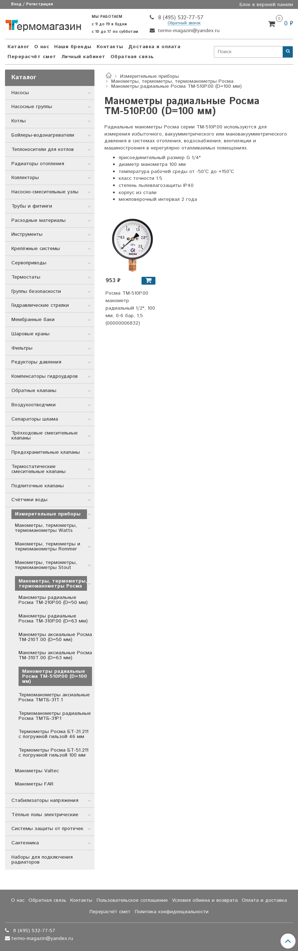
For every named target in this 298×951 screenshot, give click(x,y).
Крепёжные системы (35, 248)
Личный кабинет (83, 56)
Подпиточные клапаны (37, 485)
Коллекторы (25, 177)
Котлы (18, 120)
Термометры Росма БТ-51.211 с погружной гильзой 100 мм (53, 753)
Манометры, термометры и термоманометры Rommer (47, 546)
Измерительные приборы (149, 76)
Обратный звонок (184, 23)
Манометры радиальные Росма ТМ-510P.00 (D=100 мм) (54, 676)
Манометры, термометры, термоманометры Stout (46, 565)
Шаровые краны (30, 333)
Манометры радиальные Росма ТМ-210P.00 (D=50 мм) (53, 600)
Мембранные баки (33, 319)
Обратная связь (132, 56)
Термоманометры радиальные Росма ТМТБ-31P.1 (55, 716)
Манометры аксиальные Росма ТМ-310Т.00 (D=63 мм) (55, 655)
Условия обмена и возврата (205, 900)
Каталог (18, 46)
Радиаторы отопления (37, 163)
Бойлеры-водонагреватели (42, 135)
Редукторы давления (36, 362)
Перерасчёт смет (31, 56)
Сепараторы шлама (34, 419)
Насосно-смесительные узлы (44, 191)
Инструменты (26, 234)
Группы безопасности (36, 291)
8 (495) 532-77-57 (180, 17)
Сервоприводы (28, 262)
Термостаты (25, 277)
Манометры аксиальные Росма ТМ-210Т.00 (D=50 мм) (55, 637)
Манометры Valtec (37, 770)
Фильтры (21, 348)
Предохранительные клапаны (45, 452)
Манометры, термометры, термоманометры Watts (46, 528)
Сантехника (25, 842)
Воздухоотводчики (33, 404)
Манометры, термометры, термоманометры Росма (172, 81)
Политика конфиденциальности (172, 911)
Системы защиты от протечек (47, 828)
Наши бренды (73, 46)
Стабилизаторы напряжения (44, 800)
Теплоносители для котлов (42, 149)
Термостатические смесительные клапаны (38, 469)
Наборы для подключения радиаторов (42, 860)
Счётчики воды (29, 499)
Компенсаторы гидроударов (44, 376)
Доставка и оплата (154, 46)
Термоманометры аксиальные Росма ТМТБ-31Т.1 (54, 697)
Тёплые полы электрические (44, 814)
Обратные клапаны (33, 390)
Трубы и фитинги (31, 206)
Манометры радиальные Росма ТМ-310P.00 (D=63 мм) (53, 618)
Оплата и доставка (264, 900)
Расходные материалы (38, 220)
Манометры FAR (34, 784)
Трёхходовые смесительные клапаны (44, 435)
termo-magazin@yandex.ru (188, 30)
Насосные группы (31, 106)
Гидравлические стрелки (40, 305)
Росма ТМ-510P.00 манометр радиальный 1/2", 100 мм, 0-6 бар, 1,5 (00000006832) (130, 308)
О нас (42, 46)
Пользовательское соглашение (132, 900)
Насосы (20, 92)
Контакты (110, 46)
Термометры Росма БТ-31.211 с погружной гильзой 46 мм (53, 734)
